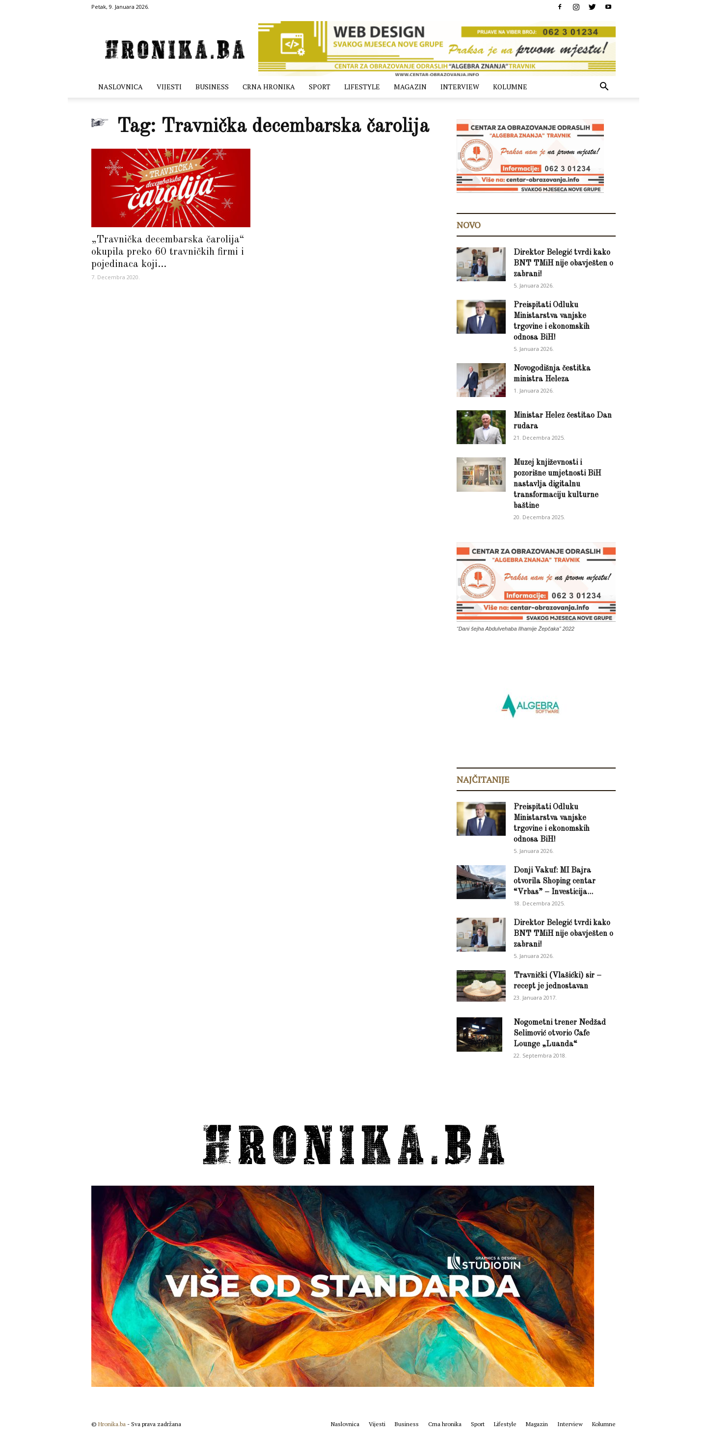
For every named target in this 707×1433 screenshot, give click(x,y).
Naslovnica (120, 86)
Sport (319, 86)
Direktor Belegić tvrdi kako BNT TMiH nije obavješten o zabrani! (563, 263)
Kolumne (510, 86)
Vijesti (169, 86)
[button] (604, 87)
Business (212, 86)
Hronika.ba (112, 1424)
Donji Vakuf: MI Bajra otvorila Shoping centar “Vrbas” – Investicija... (555, 881)
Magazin (410, 86)
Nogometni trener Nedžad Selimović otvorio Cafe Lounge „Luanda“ (560, 1033)
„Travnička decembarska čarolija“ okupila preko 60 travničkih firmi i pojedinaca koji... (168, 252)
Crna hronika (269, 86)
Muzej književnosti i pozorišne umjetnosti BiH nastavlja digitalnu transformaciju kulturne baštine (557, 484)
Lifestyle (362, 86)
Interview (459, 86)
